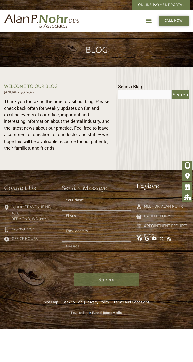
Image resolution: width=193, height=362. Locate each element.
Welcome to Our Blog (30, 86)
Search (180, 95)
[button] (149, 21)
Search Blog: (130, 87)
